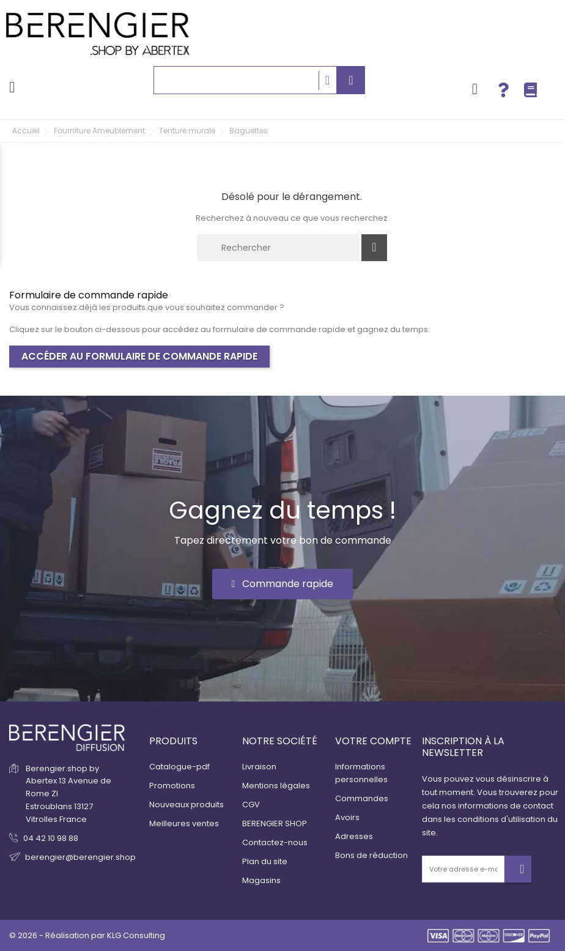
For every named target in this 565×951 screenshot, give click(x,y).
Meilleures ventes (184, 823)
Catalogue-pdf (179, 766)
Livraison (259, 766)
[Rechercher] (278, 247)
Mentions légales (276, 785)
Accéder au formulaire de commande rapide (139, 356)
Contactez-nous (275, 842)
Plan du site (264, 861)
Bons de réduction (371, 855)
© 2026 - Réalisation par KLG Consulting (87, 935)
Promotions (172, 785)
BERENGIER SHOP (274, 823)
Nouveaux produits (186, 804)
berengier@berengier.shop (80, 857)
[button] (282, 584)
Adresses (354, 836)
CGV (251, 804)
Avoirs (347, 817)
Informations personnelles (361, 773)
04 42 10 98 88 (50, 838)
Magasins (261, 880)
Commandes (361, 798)
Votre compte (373, 741)
